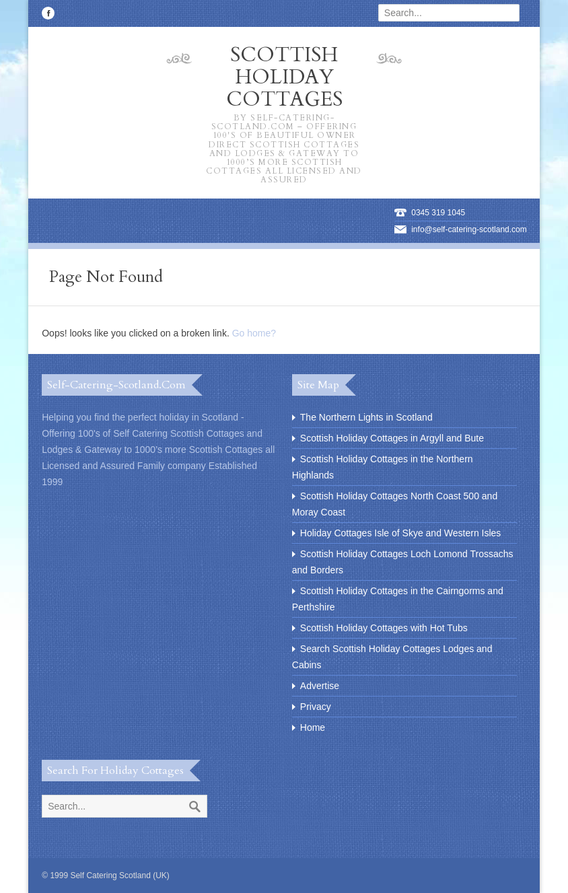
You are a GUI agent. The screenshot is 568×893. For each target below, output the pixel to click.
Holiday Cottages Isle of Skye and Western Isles (400, 533)
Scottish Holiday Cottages (284, 113)
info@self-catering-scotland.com (469, 229)
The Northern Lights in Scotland (366, 417)
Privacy (315, 706)
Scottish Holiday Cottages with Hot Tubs (384, 627)
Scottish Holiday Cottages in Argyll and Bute (392, 438)
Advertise (319, 685)
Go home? (254, 333)
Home (312, 727)
